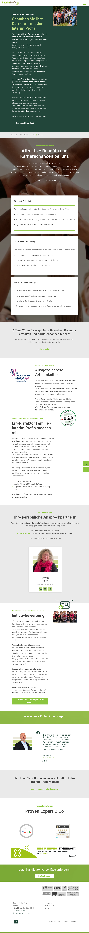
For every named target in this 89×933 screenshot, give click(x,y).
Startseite (14, 135)
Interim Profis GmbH (10, 3)
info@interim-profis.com (22, 913)
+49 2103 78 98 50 (20, 911)
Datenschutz (49, 905)
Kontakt (47, 908)
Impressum (49, 903)
